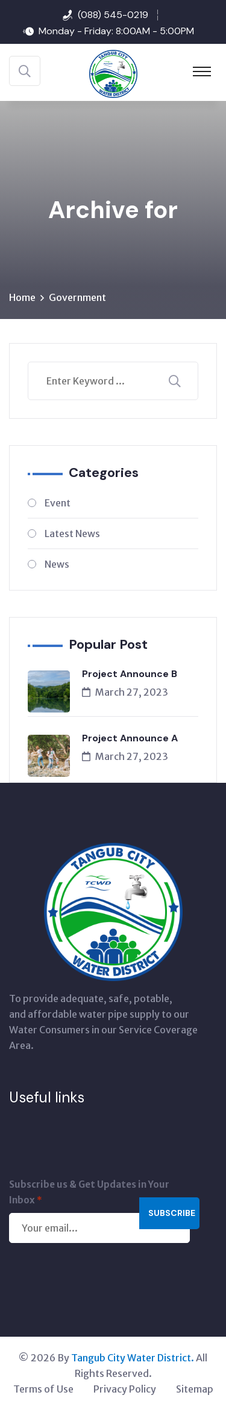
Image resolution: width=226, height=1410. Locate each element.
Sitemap (194, 1389)
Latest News (72, 533)
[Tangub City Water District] (113, 73)
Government (77, 297)
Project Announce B (129, 673)
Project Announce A (130, 738)
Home (22, 297)
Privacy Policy (124, 1389)
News (57, 564)
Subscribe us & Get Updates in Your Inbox (89, 1193)
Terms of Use (43, 1389)
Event (58, 503)
